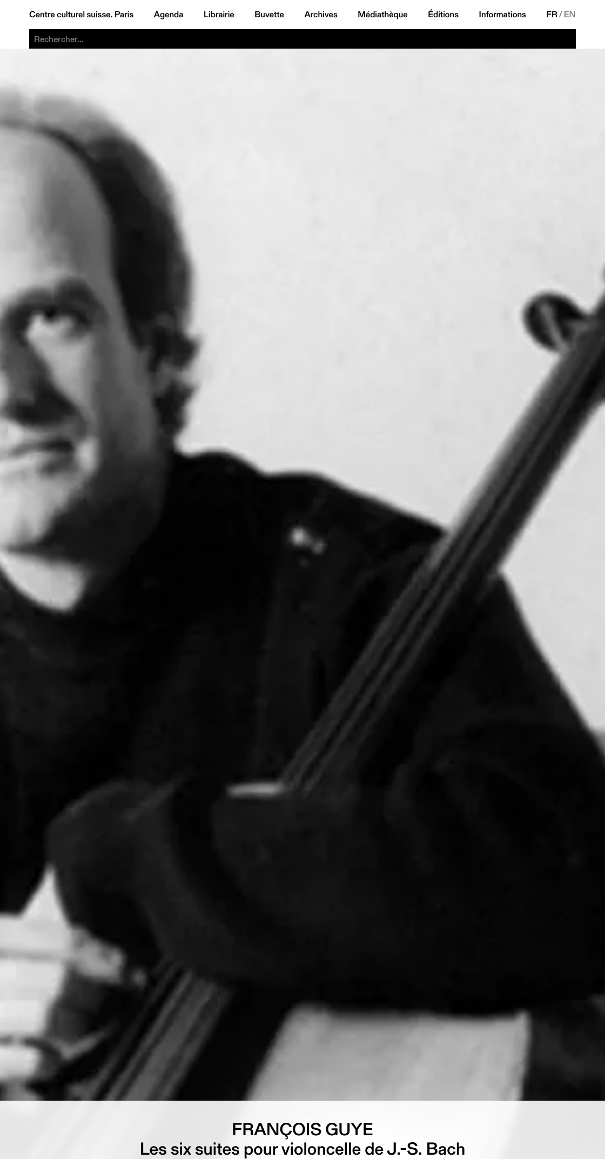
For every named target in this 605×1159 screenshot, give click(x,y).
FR (551, 14)
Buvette (269, 14)
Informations (502, 14)
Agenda (169, 14)
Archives (320, 14)
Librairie (219, 14)
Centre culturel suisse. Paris (81, 14)
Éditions (443, 14)
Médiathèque (382, 14)
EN (570, 14)
